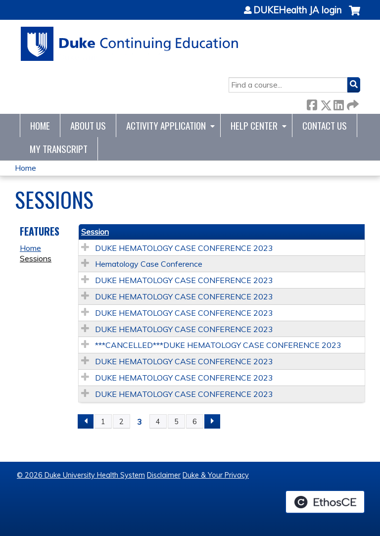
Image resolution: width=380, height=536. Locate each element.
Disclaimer (164, 475)
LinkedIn (338, 103)
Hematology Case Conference (148, 264)
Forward (352, 103)
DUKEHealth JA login (297, 10)
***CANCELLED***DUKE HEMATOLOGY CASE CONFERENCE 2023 (218, 345)
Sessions (35, 258)
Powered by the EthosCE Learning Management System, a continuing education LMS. (325, 502)
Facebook (312, 103)
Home (40, 125)
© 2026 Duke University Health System (81, 475)
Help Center (254, 125)
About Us (88, 125)
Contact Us (324, 125)
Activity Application (166, 125)
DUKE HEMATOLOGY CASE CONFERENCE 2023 (184, 248)
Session (95, 232)
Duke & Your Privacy (216, 475)
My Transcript (59, 149)
